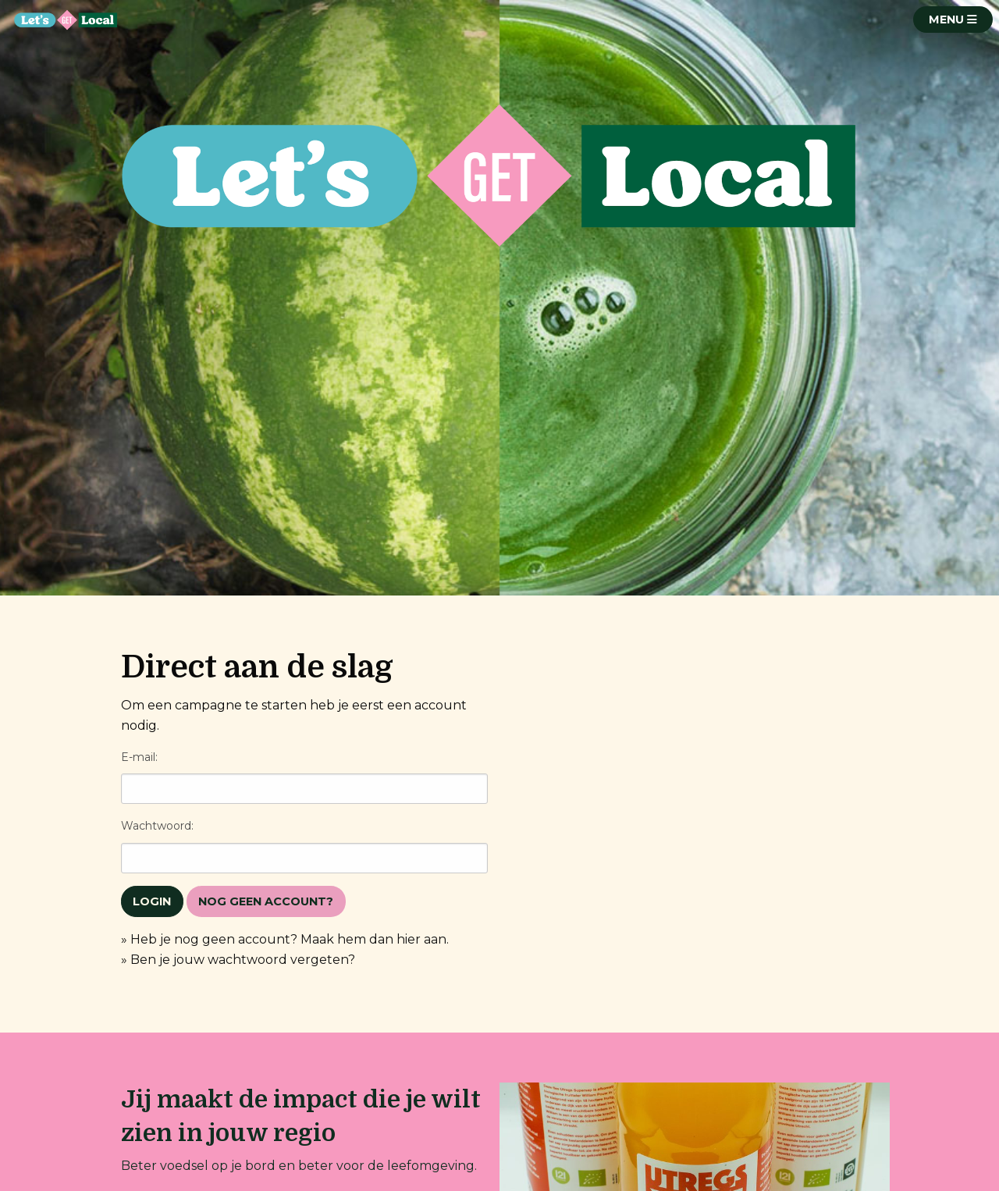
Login (152, 901)
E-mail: (139, 757)
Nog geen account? (265, 901)
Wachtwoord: (157, 826)
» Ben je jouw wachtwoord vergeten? (238, 959)
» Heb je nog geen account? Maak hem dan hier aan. (285, 939)
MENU (953, 19)
